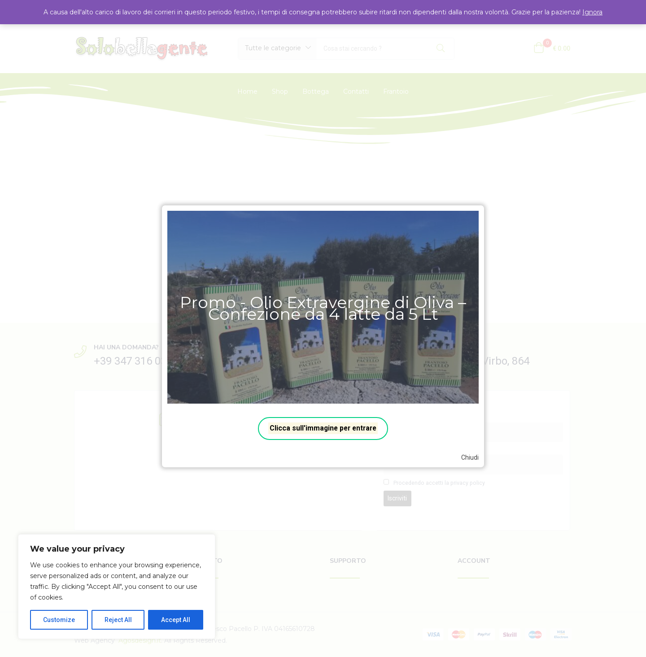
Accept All (175, 619)
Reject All (118, 619)
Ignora (592, 12)
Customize (59, 619)
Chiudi (470, 457)
